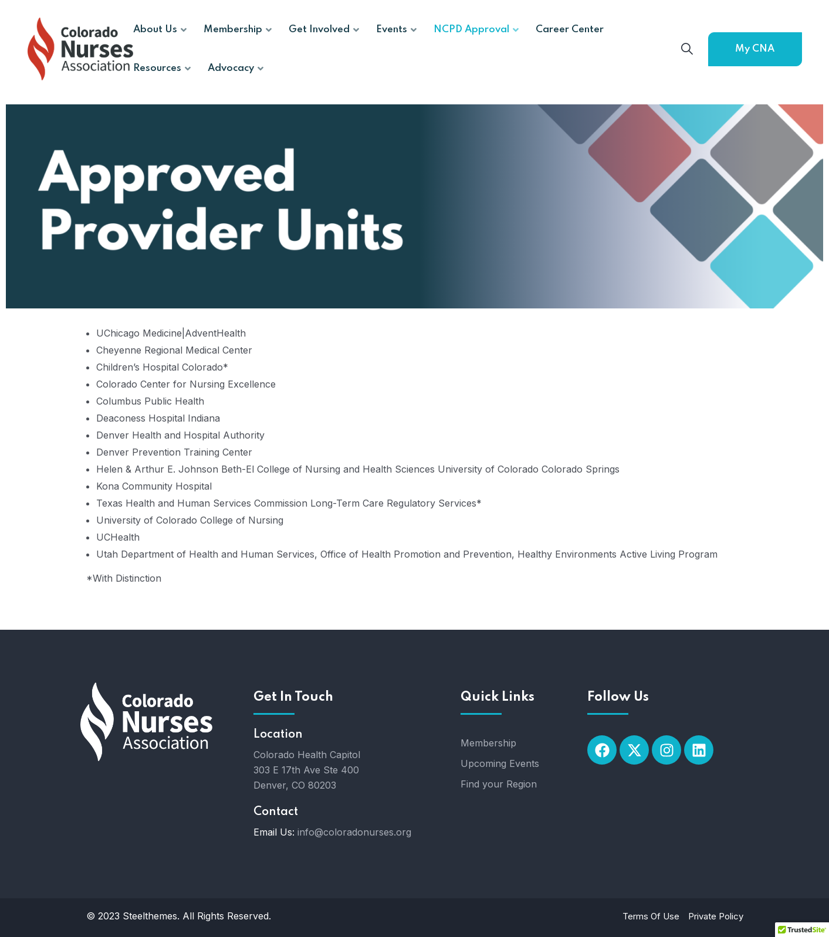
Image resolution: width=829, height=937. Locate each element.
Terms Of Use (650, 916)
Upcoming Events (500, 763)
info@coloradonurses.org (354, 832)
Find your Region (499, 784)
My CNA (754, 49)
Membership (488, 743)
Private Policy (715, 916)
